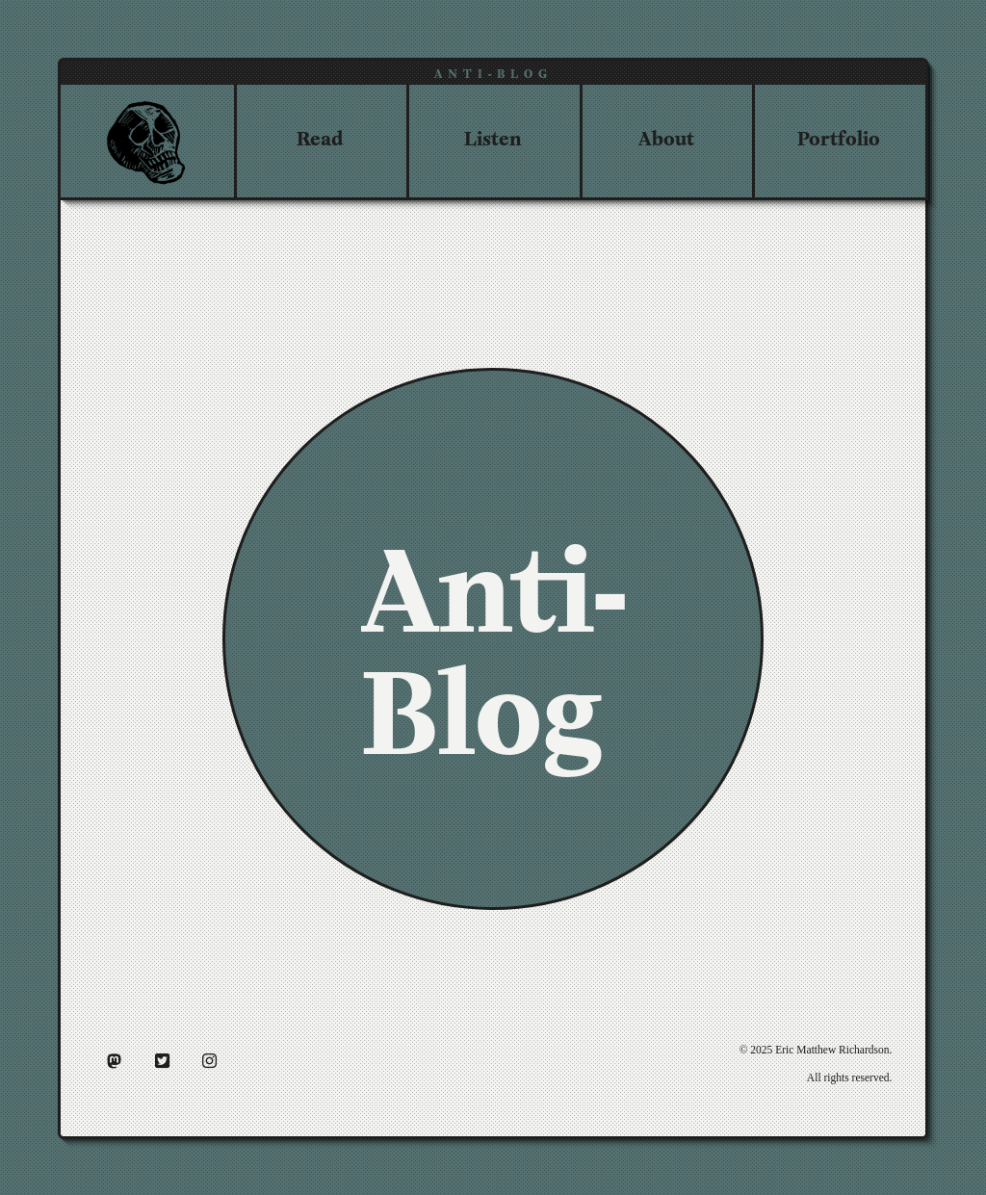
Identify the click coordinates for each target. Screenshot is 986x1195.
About (666, 136)
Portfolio (838, 136)
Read (320, 136)
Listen (493, 136)
